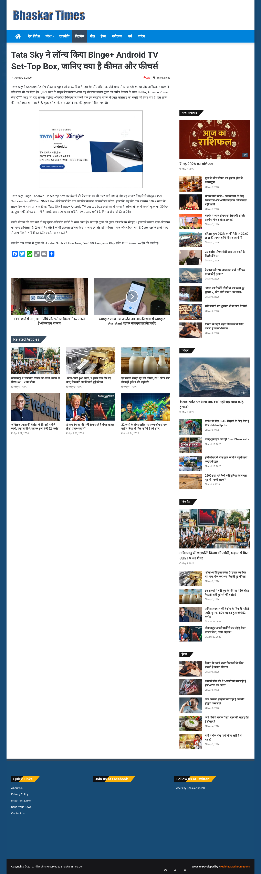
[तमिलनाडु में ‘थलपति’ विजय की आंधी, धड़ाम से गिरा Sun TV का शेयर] (35, 360)
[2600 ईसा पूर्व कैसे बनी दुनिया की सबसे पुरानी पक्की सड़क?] (190, 481)
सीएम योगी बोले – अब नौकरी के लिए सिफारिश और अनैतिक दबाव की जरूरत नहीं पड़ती (226, 200)
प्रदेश (48, 36)
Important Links (21, 800)
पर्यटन (141, 36)
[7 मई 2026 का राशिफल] (214, 139)
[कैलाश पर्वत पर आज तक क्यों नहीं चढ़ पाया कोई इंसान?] (190, 275)
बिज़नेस (79, 36)
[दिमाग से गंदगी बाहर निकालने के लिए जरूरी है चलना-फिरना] (190, 330)
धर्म (130, 36)
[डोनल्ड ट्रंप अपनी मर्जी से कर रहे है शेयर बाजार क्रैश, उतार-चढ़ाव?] (90, 407)
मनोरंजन (117, 36)
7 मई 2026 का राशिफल (196, 164)
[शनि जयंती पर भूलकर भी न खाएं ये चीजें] (190, 312)
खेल (92, 36)
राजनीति (64, 36)
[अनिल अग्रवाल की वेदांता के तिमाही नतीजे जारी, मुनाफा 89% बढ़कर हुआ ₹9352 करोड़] (35, 407)
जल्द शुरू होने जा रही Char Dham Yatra (227, 439)
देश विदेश (34, 36)
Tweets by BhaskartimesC (189, 788)
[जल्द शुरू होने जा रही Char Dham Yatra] (190, 445)
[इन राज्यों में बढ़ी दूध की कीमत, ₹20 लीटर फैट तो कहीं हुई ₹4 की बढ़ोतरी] (145, 360)
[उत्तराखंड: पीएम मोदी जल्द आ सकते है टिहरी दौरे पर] (190, 257)
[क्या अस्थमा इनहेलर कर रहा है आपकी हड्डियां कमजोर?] (190, 705)
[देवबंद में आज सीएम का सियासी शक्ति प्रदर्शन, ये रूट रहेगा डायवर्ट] (190, 221)
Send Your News (21, 806)
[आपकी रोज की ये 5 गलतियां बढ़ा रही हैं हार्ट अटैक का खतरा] (190, 687)
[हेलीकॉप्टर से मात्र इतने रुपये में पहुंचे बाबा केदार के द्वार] (190, 463)
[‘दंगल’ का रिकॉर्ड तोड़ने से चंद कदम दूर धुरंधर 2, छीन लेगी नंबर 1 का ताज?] (190, 294)
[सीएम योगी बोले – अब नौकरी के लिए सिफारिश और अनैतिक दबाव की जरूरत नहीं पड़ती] (190, 202)
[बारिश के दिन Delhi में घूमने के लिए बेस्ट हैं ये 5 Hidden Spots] (190, 427)
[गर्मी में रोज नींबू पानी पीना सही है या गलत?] (190, 741)
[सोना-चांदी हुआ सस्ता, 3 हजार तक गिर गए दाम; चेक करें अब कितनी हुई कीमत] (90, 360)
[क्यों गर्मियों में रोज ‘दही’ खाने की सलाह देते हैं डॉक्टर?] (190, 723)
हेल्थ (103, 36)
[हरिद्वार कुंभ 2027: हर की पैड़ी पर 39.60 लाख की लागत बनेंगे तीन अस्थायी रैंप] (190, 239)
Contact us (18, 813)
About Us (17, 788)
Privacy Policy (19, 794)
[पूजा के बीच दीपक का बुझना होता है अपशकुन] (190, 184)
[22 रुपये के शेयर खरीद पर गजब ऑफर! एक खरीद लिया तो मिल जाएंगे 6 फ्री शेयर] (145, 407)
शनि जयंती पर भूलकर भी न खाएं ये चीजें (226, 306)
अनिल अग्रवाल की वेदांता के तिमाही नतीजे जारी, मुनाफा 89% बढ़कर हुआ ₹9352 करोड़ (227, 612)
